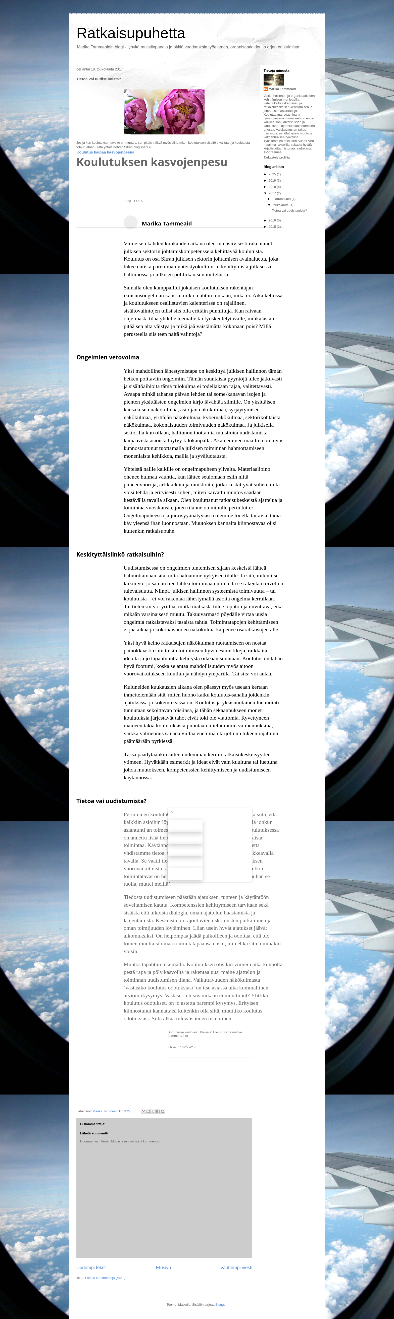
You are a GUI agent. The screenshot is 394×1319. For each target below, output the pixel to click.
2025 (273, 174)
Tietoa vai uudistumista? (289, 210)
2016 (273, 220)
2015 (273, 226)
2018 (273, 187)
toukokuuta (281, 205)
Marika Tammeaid (282, 89)
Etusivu (163, 1267)
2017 (273, 193)
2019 (273, 180)
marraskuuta (282, 199)
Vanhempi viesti (236, 1267)
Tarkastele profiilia (277, 157)
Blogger (220, 1304)
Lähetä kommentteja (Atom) (105, 1278)
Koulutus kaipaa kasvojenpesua (105, 152)
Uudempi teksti (91, 1267)
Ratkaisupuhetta (130, 33)
